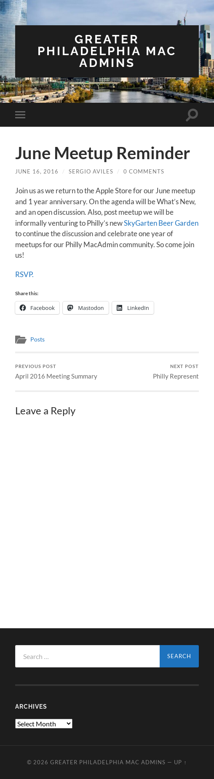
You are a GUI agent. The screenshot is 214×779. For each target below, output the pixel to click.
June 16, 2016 (37, 171)
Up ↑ (180, 762)
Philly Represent (176, 371)
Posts (37, 339)
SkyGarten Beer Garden (161, 223)
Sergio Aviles (91, 171)
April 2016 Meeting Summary (56, 371)
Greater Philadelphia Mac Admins (107, 51)
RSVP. (24, 274)
